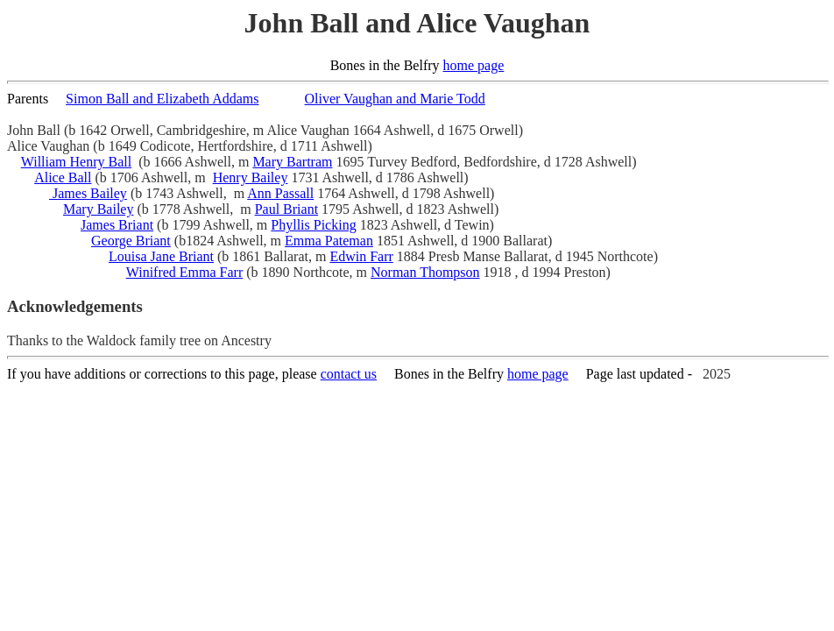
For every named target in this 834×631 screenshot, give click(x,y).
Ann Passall (280, 193)
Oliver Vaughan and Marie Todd (395, 98)
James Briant (117, 224)
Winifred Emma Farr (185, 272)
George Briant (131, 240)
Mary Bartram (292, 161)
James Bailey (88, 193)
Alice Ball (62, 177)
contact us (349, 373)
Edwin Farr (360, 256)
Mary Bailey (98, 209)
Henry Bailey (250, 177)
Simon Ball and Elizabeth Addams (162, 98)
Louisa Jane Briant (161, 256)
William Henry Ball (76, 161)
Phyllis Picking (313, 224)
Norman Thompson (425, 272)
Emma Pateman (329, 240)
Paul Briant (286, 209)
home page (474, 65)
